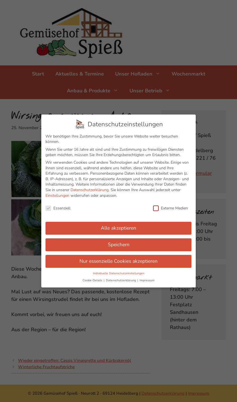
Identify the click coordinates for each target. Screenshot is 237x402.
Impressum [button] (147, 277)
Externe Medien (170, 205)
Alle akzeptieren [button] (118, 225)
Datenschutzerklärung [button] (121, 277)
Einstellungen (57, 192)
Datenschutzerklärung (89, 187)
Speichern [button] (118, 241)
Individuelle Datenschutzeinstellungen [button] (118, 270)
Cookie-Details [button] (93, 277)
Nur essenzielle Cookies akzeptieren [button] (118, 258)
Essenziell (57, 205)
